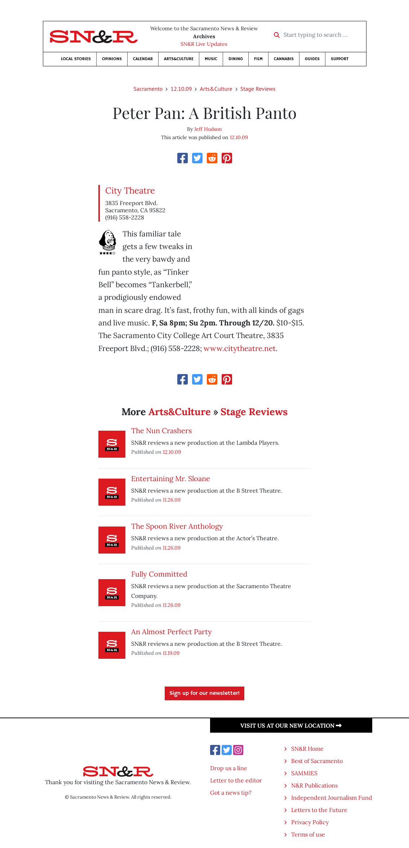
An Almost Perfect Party (171, 631)
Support (339, 59)
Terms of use (308, 834)
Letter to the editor (236, 780)
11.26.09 (172, 499)
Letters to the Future (319, 809)
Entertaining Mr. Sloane (170, 478)
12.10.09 (181, 88)
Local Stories (76, 59)
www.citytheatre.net (240, 348)
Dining (235, 59)
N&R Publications (314, 785)
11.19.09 (171, 652)
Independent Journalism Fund (331, 797)
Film (258, 59)
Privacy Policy (310, 822)
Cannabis (284, 59)
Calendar (143, 59)
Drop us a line (228, 768)
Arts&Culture (179, 59)
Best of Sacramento (317, 760)
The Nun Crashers (161, 430)
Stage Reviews (258, 88)
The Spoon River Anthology (177, 525)
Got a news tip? (231, 792)
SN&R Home (307, 748)
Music (211, 59)
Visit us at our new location (291, 725)
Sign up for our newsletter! (204, 693)
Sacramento (148, 88)
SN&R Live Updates (204, 44)
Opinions (112, 59)
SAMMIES (304, 773)
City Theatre (130, 190)
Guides (312, 59)
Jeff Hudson (208, 129)
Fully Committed (159, 573)
